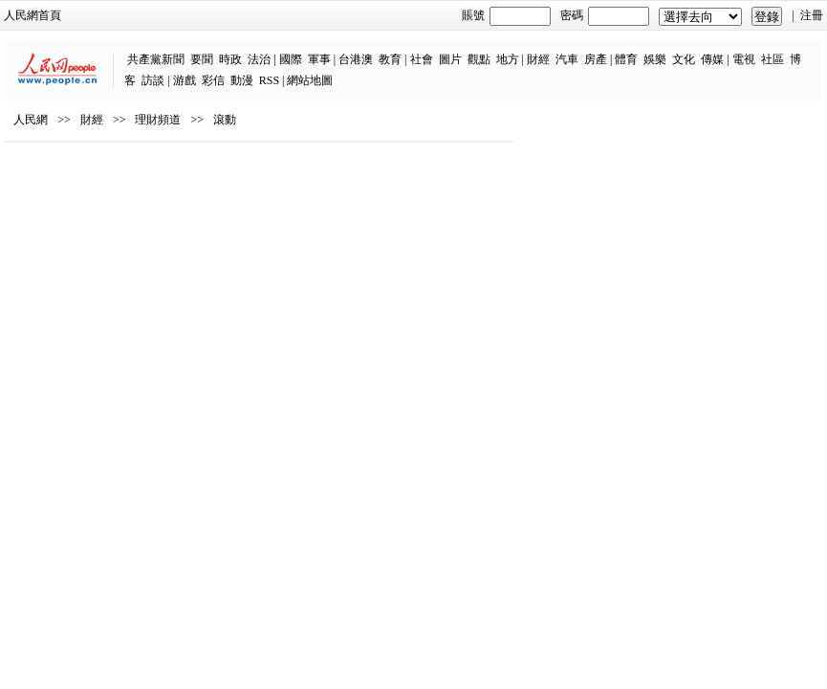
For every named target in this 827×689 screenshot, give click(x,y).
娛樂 (654, 59)
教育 (390, 59)
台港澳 (355, 59)
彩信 (213, 80)
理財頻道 (158, 119)
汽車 (566, 59)
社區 (772, 59)
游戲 (184, 80)
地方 (507, 59)
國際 (290, 59)
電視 (743, 59)
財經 (538, 59)
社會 (421, 59)
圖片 (450, 59)
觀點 (479, 59)
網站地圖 (310, 80)
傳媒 (712, 59)
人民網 (30, 119)
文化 (683, 59)
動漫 (241, 80)
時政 (230, 59)
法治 (259, 59)
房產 (595, 59)
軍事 (319, 59)
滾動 (224, 119)
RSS (269, 80)
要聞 (201, 59)
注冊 (811, 15)
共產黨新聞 (156, 59)
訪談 (152, 80)
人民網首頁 (32, 15)
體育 (626, 59)
